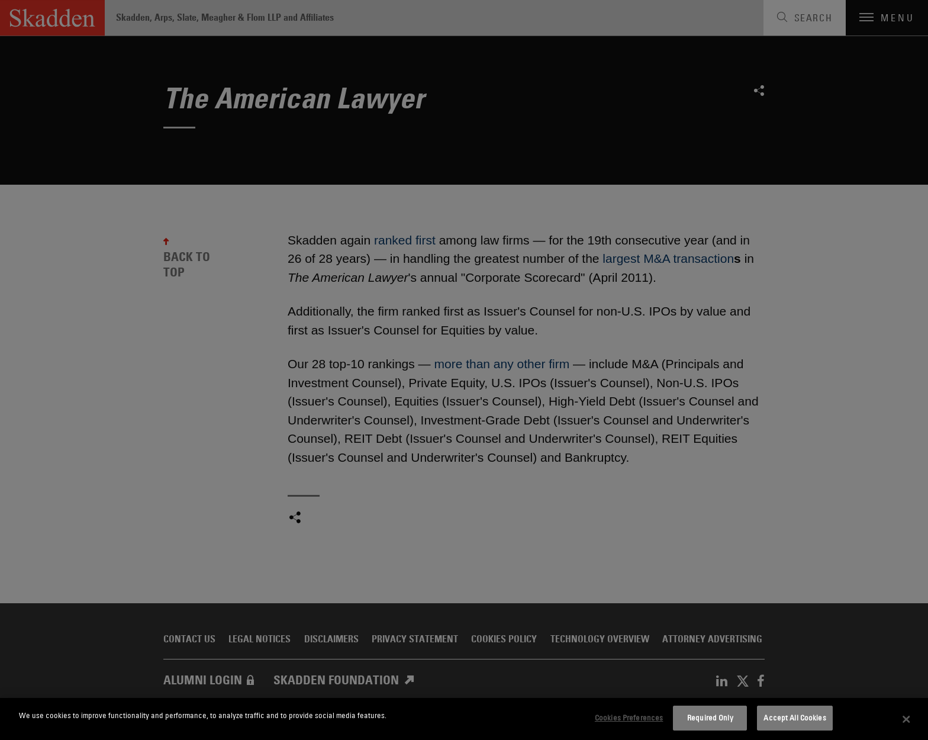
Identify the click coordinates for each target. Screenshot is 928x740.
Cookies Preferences (629, 717)
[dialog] (464, 719)
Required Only (710, 717)
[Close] (906, 719)
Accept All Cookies (794, 717)
